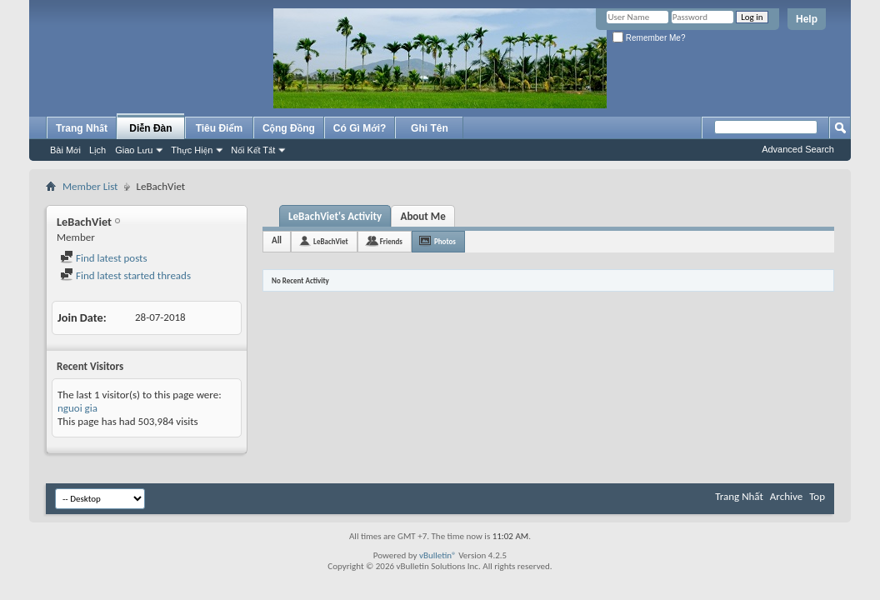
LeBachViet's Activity (335, 216)
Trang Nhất (82, 128)
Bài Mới (65, 150)
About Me (423, 216)
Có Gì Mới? (360, 128)
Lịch (97, 150)
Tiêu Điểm (219, 128)
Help (807, 19)
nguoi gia (78, 408)
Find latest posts (104, 258)
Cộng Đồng (288, 128)
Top (817, 496)
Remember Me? (648, 37)
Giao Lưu (133, 150)
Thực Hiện (191, 150)
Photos (445, 241)
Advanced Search (798, 149)
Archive (786, 496)
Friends (391, 241)
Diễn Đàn (150, 128)
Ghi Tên (429, 128)
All (277, 240)
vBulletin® (438, 555)
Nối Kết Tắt (253, 150)
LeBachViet (330, 241)
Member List (90, 186)
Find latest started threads (125, 275)
